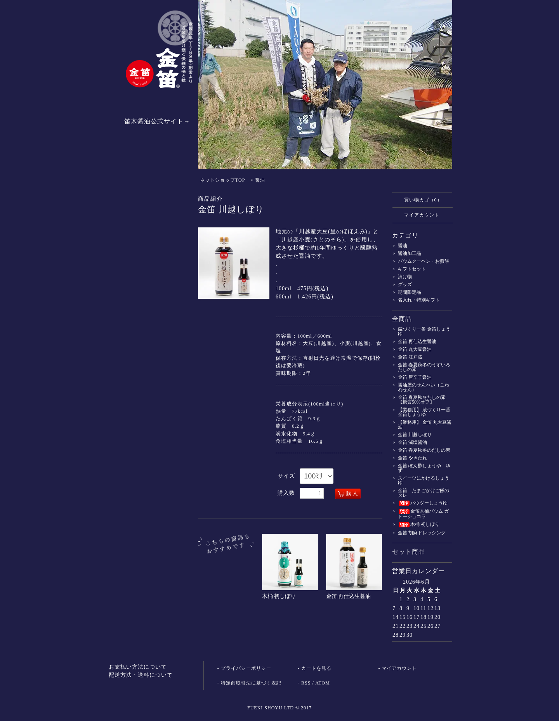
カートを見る (316, 668)
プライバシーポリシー (246, 668)
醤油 (260, 180)
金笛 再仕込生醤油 (348, 596)
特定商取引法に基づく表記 (251, 683)
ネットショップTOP (222, 180)
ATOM (322, 683)
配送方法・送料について (141, 675)
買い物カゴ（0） (419, 199)
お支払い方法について (138, 667)
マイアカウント (417, 214)
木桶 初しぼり (279, 596)
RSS (306, 683)
